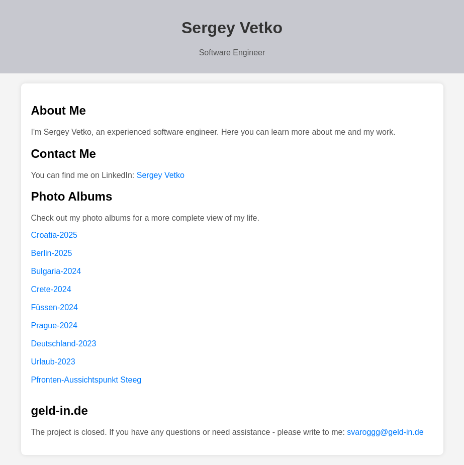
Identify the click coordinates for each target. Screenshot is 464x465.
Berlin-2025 (51, 253)
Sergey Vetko (160, 175)
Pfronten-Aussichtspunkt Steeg (86, 380)
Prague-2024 (54, 325)
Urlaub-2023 (53, 361)
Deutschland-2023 (64, 343)
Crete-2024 (51, 289)
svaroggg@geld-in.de (385, 432)
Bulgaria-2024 (56, 271)
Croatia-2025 (54, 235)
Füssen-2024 (54, 307)
